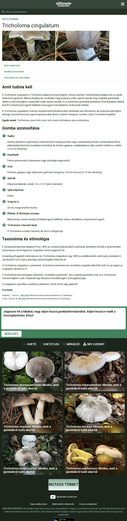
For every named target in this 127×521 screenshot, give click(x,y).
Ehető (31, 344)
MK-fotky (25, 295)
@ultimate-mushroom (63, 497)
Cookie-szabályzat (88, 504)
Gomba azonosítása (14, 71)
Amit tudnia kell (12, 65)
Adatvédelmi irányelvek (63, 504)
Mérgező (73, 344)
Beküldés (11, 333)
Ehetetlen (51, 344)
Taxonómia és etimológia (17, 77)
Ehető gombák (10, 19)
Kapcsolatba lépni (38, 504)
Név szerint (96, 344)
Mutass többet (63, 485)
